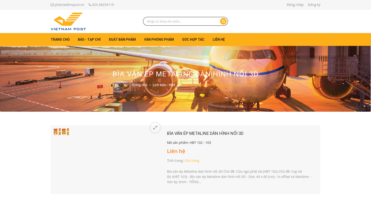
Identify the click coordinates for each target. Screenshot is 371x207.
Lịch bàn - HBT (164, 85)
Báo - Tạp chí (89, 39)
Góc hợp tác (193, 39)
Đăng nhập (295, 4)
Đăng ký (314, 4)
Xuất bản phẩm (122, 39)
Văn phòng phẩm (159, 39)
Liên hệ (219, 39)
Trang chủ (60, 39)
